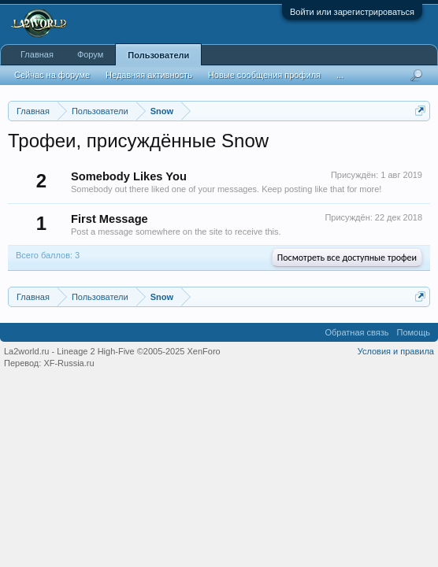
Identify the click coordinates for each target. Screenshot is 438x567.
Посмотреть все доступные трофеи (347, 257)
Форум (90, 54)
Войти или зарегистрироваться (352, 12)
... (339, 75)
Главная (37, 54)
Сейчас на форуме (52, 75)
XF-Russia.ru (68, 363)
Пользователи (158, 55)
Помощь (414, 332)
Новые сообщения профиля (264, 75)
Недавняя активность (149, 75)
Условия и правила (396, 351)
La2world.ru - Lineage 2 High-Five (112, 351)
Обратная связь (356, 332)
